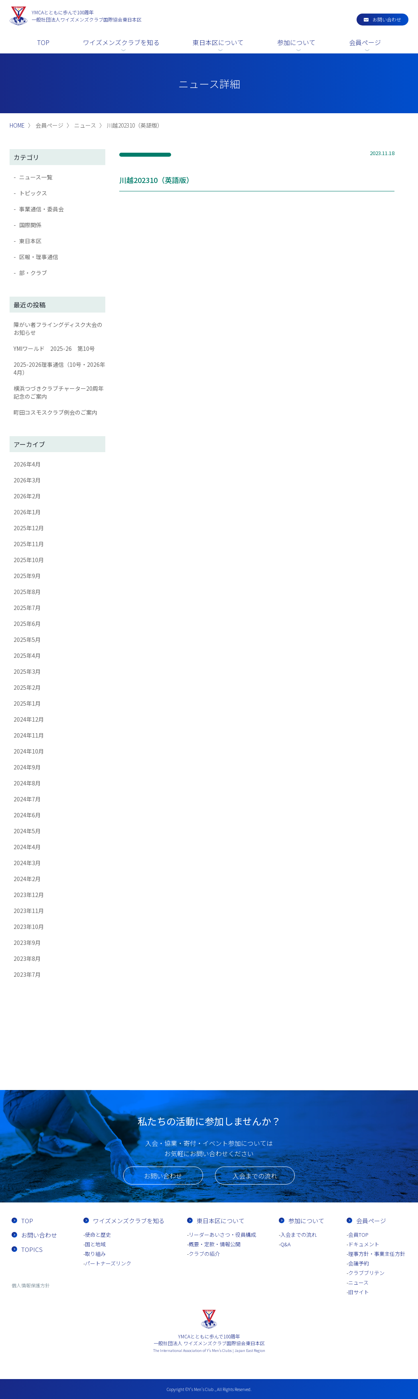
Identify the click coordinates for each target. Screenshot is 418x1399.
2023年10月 (29, 927)
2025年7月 (27, 608)
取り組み (95, 1253)
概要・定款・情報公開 (215, 1244)
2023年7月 (27, 974)
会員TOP (358, 1234)
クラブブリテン (366, 1273)
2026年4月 (27, 464)
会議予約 (358, 1263)
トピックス (33, 193)
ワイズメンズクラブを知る (121, 42)
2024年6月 (27, 815)
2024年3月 (27, 863)
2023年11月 (29, 911)
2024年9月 (27, 767)
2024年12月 (29, 719)
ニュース (358, 1282)
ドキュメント (363, 1244)
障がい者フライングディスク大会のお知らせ (58, 328)
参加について (296, 42)
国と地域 (95, 1244)
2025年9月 (27, 576)
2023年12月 (29, 895)
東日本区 (30, 241)
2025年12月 (29, 528)
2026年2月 (27, 496)
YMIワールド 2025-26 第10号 (54, 348)
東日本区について (218, 42)
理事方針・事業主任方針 (376, 1253)
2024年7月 (27, 799)
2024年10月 (29, 751)
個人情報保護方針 (31, 1285)
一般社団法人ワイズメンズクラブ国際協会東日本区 (87, 16)
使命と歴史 (98, 1234)
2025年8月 (27, 592)
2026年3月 (27, 480)
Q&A (285, 1244)
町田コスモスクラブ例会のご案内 (55, 412)
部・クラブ (33, 273)
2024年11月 (29, 735)
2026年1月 (27, 512)
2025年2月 (27, 687)
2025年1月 (27, 703)
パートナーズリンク (108, 1263)
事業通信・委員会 (41, 209)
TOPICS (32, 1249)
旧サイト (358, 1292)
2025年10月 (29, 560)
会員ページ (365, 42)
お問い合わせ (387, 19)
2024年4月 (27, 847)
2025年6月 (27, 624)
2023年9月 (27, 942)
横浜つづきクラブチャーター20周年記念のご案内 (59, 392)
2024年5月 (27, 831)
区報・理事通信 (38, 257)
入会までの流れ (255, 1176)
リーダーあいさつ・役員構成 (222, 1234)
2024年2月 (27, 879)
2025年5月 (27, 639)
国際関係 (30, 225)
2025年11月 (29, 544)
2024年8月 (27, 783)
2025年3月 (27, 671)
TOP (43, 42)
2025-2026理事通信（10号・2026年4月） (59, 368)
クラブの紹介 (204, 1253)
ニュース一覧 (35, 177)
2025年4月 (27, 655)
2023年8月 (27, 958)
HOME (17, 125)
